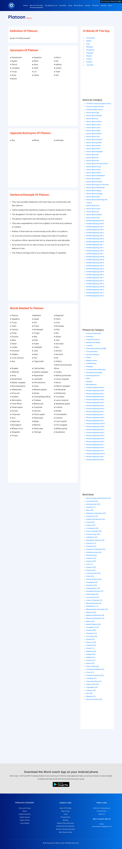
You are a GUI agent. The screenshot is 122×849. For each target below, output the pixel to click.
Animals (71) (91, 507)
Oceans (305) (91, 630)
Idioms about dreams (94, 134)
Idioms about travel (93, 209)
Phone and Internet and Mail (96, 348)
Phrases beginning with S (95, 441)
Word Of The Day (36, 5)
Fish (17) (89, 564)
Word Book (78, 5)
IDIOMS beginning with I (94, 245)
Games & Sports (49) (93, 579)
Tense (65, 814)
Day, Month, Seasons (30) (95, 540)
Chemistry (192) (92, 516)
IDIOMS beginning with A (95, 221)
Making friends (91, 360)
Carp (88, 44)
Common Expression (93, 333)
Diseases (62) (91, 546)
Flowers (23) (90, 570)
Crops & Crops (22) (93, 534)
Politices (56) (91, 645)
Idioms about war (92, 212)
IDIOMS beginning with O (95, 263)
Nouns (25, 811)
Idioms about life (92, 158)
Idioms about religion (94, 190)
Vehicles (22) (91, 690)
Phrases (95, 5)
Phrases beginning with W (95, 454)
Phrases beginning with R (95, 439)
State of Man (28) (92, 666)
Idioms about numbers (94, 182)
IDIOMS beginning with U (95, 281)
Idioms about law (92, 154)
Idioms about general (94, 143)
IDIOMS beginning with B (95, 224)
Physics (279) (91, 642)
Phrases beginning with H (95, 408)
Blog (70, 5)
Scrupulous (90, 50)
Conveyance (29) (92, 528)
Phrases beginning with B (95, 390)
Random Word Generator (65, 823)
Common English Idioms (95, 106)
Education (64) (91, 555)
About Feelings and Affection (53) (98, 498)
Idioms (87, 5)
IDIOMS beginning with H (95, 242)
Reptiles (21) (90, 657)
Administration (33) (93, 504)
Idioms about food (93, 136)
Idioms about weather (94, 215)
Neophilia (89, 47)
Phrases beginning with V (95, 450)
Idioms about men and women (97, 164)
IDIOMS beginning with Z (95, 296)
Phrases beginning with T (95, 444)
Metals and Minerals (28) (95, 615)
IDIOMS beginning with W (95, 287)
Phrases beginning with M (95, 423)
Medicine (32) (91, 612)
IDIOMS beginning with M (95, 257)
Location (89, 345)
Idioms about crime (93, 128)
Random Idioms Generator (65, 826)
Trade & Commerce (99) (95, 675)
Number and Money (93, 342)
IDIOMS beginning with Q (95, 269)
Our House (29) (91, 636)
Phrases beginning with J (95, 414)
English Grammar (25, 814)
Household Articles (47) (94, 591)
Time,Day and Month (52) (95, 669)
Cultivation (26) (91, 537)
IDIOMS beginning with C (95, 227)
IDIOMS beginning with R (95, 272)
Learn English (24, 823)
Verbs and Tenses (25, 808)
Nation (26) (90, 621)
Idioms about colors (93, 124)
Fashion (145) (91, 558)
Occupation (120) (92, 627)
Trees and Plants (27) (94, 681)
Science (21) (90, 660)
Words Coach (60, 843)
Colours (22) (90, 525)
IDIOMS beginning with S (95, 275)
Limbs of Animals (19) (94, 600)
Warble (88, 41)
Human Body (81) (92, 594)
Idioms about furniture (94, 139)
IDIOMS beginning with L (95, 254)
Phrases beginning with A (95, 387)
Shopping (89, 366)
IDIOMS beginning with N (95, 260)
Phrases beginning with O (95, 429)
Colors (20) (90, 522)
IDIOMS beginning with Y (95, 293)
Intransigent (90, 38)
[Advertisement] (43, 103)
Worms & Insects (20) (94, 699)
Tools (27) (90, 672)
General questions (92, 375)
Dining (88, 357)
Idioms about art (92, 118)
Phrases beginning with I (95, 411)
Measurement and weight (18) (97, 609)
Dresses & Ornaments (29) (95, 549)
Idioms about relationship (95, 188)
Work (88, 378)
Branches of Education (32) (96, 513)
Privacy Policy (101, 811)
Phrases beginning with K (95, 417)
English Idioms (25, 820)
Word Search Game (65, 832)
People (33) (90, 639)
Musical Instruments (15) (95, 618)
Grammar (63, 5)
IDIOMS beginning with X (95, 290)
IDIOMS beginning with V (95, 284)
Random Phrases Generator (65, 829)
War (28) (89, 693)
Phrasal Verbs (65, 817)
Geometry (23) (91, 585)
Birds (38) (89, 510)
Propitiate (89, 53)
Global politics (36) (93, 588)
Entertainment (91, 363)
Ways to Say (65, 811)
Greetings (89, 336)
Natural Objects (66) (93, 624)
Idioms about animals (94, 115)
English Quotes (25, 817)
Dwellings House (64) (94, 552)
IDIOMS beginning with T (95, 278)
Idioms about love (92, 160)
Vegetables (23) (92, 687)
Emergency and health (94, 372)
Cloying (89, 59)
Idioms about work (93, 218)
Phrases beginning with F (95, 402)
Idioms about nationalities (95, 175)
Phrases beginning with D (95, 396)
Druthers (89, 62)
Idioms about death (93, 130)
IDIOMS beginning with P (95, 266)
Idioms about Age (92, 113)
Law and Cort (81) (92, 597)
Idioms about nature (93, 179)
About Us (102, 814)
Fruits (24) (90, 576)
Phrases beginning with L (95, 420)
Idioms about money (93, 167)
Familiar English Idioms (94, 109)
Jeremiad (89, 65)
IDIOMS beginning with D (95, 230)
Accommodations (92, 354)
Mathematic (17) (92, 606)
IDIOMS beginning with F (95, 236)
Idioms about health (93, 145)
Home (25, 5)
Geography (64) (92, 582)
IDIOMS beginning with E (95, 233)
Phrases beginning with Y (95, 456)
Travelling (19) (91, 678)
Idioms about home (93, 149)
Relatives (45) (91, 651)
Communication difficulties (96, 369)
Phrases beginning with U (95, 447)
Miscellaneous (91, 384)
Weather (89, 381)
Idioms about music (93, 170)
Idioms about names (93, 173)
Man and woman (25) (94, 603)
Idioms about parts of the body (97, 185)
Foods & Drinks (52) (93, 573)
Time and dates (91, 351)
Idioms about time (92, 206)
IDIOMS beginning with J (95, 248)
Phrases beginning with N (95, 426)
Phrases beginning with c (95, 393)
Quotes (103, 5)
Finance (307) (91, 561)
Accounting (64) (92, 501)
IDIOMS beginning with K (95, 251)
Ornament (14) (91, 633)
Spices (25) (90, 663)
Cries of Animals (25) (94, 531)
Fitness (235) (91, 567)
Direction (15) (91, 543)
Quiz (110, 5)
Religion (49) (90, 654)
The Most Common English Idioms (98, 103)
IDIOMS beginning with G (95, 239)
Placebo (89, 56)
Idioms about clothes (94, 121)
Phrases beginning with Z (95, 460)
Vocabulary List (51, 5)
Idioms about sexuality (94, 194)
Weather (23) (91, 696)
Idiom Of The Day (65, 808)
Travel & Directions (93, 339)
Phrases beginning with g (95, 405)
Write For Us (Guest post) (101, 808)
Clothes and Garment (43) (95, 519)
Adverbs (65, 820)
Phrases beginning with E (95, 399)
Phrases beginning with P (95, 432)
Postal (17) (90, 648)
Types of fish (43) (92, 684)
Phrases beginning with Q (95, 435)
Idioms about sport (93, 197)
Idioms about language (94, 151)
